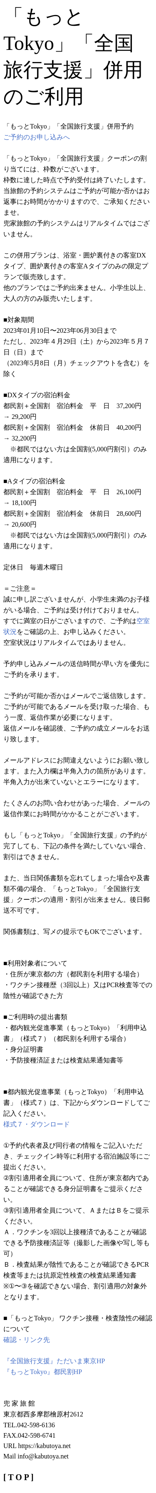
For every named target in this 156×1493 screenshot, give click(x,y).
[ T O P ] (18, 1477)
